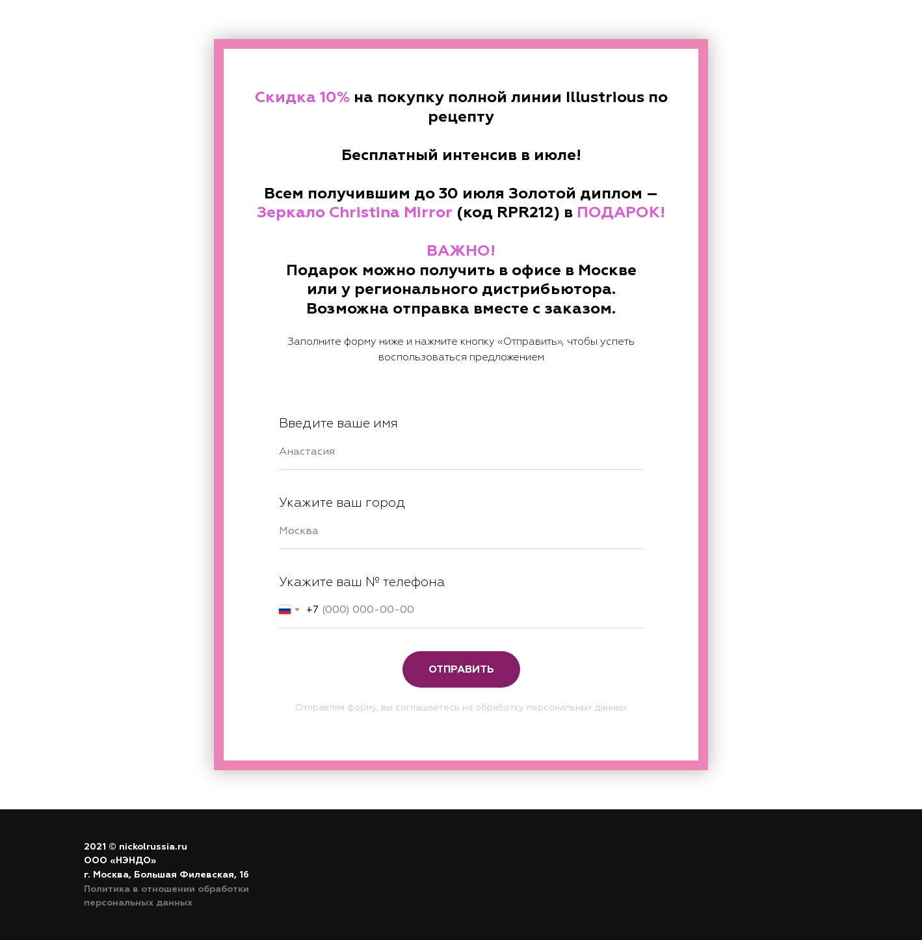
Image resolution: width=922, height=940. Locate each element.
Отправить (461, 669)
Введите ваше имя (338, 423)
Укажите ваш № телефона (362, 582)
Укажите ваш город (342, 502)
